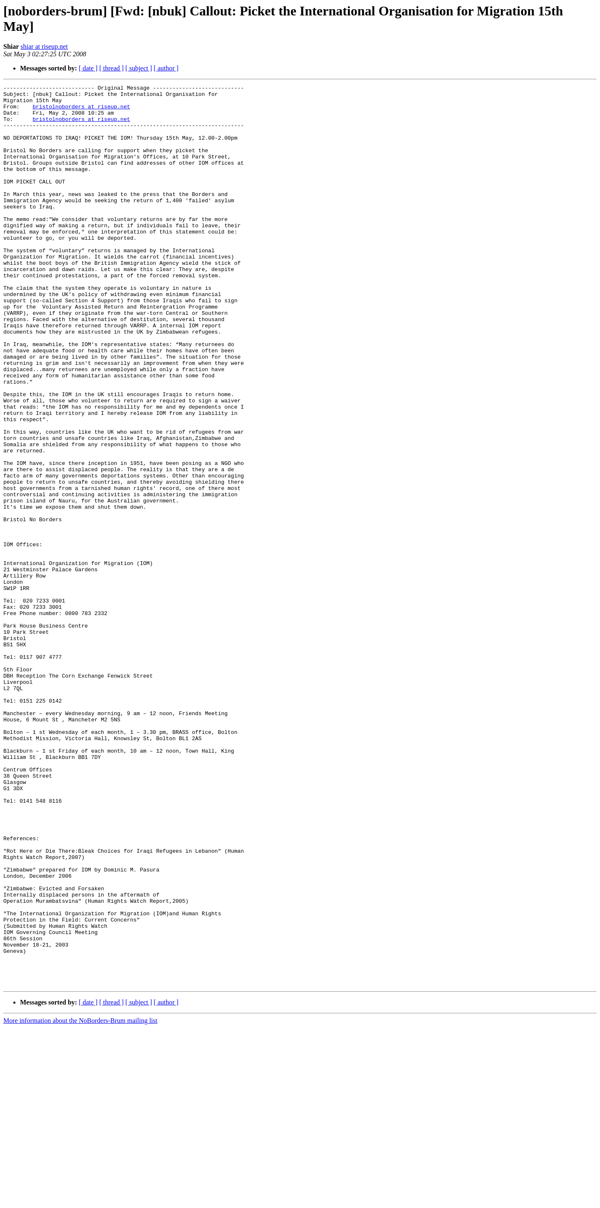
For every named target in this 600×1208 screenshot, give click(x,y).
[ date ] (88, 68)
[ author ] (166, 68)
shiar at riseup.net (44, 46)
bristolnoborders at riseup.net (81, 111)
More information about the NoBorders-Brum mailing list (80, 1200)
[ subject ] (138, 68)
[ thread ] (111, 68)
